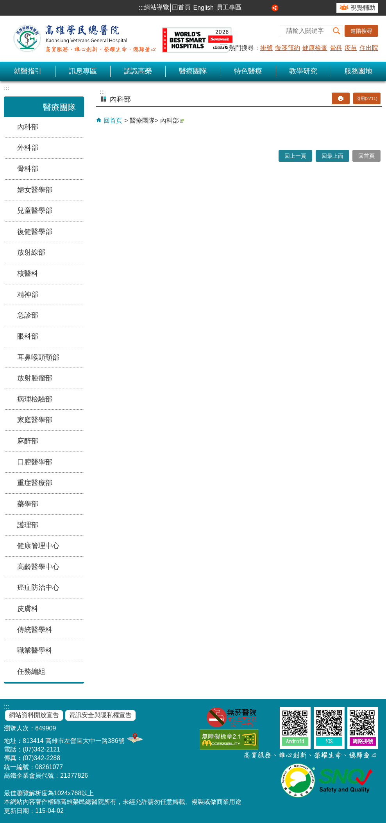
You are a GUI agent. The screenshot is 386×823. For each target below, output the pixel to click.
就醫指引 (28, 71)
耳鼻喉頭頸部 (38, 357)
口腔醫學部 (34, 462)
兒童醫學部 (34, 210)
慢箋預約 (287, 48)
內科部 (27, 127)
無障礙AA (229, 739)
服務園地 (358, 71)
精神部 (27, 294)
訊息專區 (83, 71)
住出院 (368, 48)
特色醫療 (248, 71)
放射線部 (31, 252)
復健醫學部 (34, 232)
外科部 (27, 148)
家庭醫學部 (34, 420)
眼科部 (27, 336)
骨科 (336, 48)
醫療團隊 (193, 71)
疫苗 (351, 48)
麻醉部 (27, 441)
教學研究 (303, 71)
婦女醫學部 (34, 190)
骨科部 (27, 169)
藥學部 (27, 504)
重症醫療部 (34, 483)
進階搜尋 (361, 31)
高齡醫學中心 (38, 567)
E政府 (269, 738)
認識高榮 (138, 71)
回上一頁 (295, 156)
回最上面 (332, 156)
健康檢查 (314, 48)
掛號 (266, 48)
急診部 (27, 315)
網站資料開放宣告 (34, 715)
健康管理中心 (38, 546)
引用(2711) (366, 98)
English (203, 7)
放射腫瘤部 (34, 378)
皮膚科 (27, 608)
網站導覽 (156, 7)
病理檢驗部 (34, 399)
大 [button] (266, 7)
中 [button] (257, 7)
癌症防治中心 (38, 587)
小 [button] (248, 7)
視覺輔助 (362, 7)
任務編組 (31, 671)
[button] (337, 31)
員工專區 (228, 7)
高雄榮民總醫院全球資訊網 (121, 38)
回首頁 (181, 7)
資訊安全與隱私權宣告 (100, 715)
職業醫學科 (34, 650)
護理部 (27, 525)
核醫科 (27, 273)
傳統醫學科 (34, 630)
